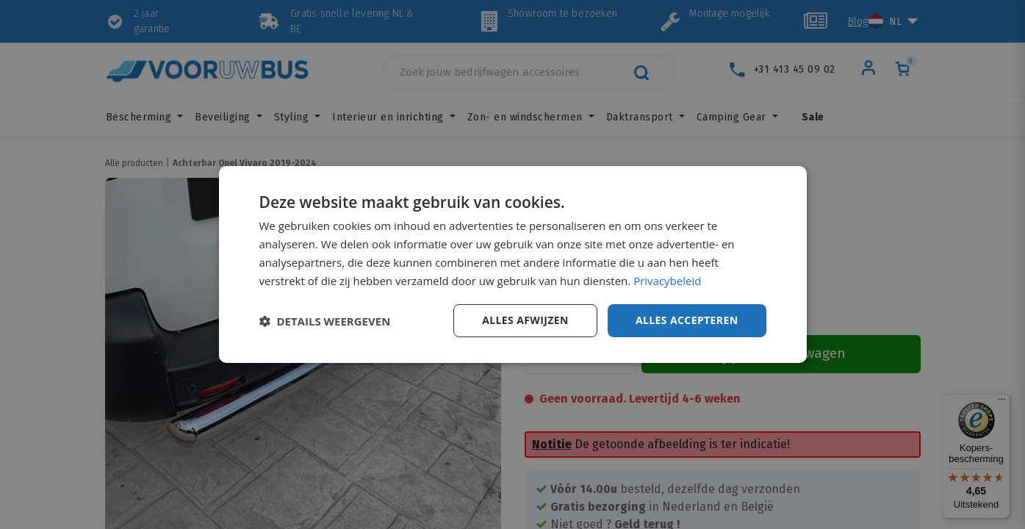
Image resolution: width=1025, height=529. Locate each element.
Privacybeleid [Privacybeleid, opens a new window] (667, 280)
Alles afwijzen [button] (525, 320)
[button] (325, 321)
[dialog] (513, 264)
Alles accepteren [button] (687, 320)
